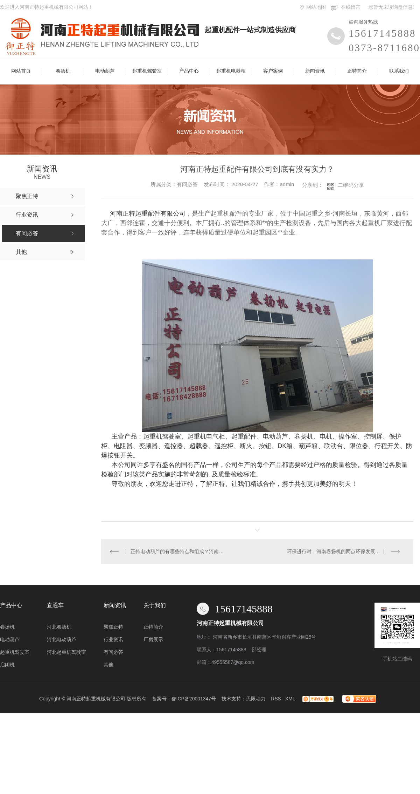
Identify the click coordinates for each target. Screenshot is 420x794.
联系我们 (399, 71)
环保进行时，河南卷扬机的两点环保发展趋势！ (338, 551)
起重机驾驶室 (147, 71)
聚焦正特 (113, 627)
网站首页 (21, 71)
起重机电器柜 (231, 71)
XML (290, 698)
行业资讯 (113, 639)
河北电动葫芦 (61, 639)
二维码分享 (351, 185)
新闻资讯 (315, 71)
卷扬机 (63, 71)
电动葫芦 (105, 71)
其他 (108, 664)
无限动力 (256, 698)
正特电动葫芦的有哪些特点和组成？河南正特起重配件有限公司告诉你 (179, 551)
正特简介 (357, 71)
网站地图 (316, 7)
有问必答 (113, 652)
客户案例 (273, 71)
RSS (276, 698)
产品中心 (189, 71)
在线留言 (350, 7)
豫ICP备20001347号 (194, 698)
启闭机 (7, 664)
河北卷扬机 (59, 627)
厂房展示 (153, 639)
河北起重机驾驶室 (66, 652)
